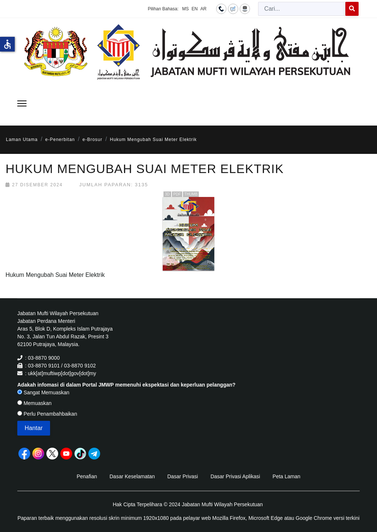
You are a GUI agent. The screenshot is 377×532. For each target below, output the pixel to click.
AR (203, 8)
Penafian (87, 476)
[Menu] (22, 103)
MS (185, 8)
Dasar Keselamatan (132, 476)
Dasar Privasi (182, 476)
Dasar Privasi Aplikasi (235, 476)
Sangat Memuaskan (43, 392)
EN (194, 8)
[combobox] (302, 9)
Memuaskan (34, 403)
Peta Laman (286, 476)
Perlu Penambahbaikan (47, 414)
